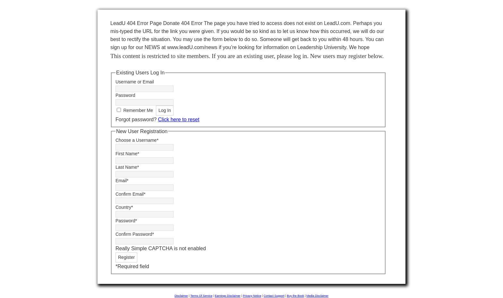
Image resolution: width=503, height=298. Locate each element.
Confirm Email (130, 194)
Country (124, 207)
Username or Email (134, 81)
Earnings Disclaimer (228, 295)
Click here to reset (179, 119)
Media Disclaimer (317, 295)
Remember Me (138, 110)
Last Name (127, 167)
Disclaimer (181, 295)
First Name (127, 153)
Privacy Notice (252, 295)
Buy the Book (295, 295)
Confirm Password (134, 234)
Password (125, 95)
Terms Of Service (201, 295)
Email (121, 180)
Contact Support (274, 295)
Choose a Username (136, 140)
